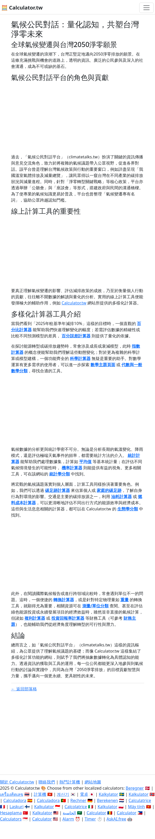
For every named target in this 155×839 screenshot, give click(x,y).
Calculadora (14, 800)
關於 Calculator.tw (17, 782)
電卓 (84, 794)
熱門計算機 (69, 782)
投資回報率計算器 (67, 618)
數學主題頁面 (103, 364)
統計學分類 (59, 474)
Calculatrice (139, 800)
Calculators (11, 819)
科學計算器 (80, 358)
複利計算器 (35, 618)
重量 (124, 599)
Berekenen (107, 800)
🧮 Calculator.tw (22, 7)
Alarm (68, 819)
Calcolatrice (75, 806)
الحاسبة (69, 813)
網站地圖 (93, 782)
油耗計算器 (121, 496)
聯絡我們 (46, 782)
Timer (90, 819)
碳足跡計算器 (57, 490)
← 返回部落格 (24, 689)
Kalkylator (108, 794)
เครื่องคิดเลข (11, 794)
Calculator (96, 813)
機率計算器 (72, 468)
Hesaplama (11, 813)
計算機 (40, 794)
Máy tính (136, 806)
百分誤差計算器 (76, 336)
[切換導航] (146, 8)
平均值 (85, 461)
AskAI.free (116, 819)
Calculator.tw (74, 303)
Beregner (135, 788)
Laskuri (16, 806)
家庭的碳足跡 (109, 490)
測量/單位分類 (95, 606)
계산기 (63, 794)
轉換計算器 (63, 599)
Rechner (78, 800)
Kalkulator (139, 794)
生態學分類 (127, 509)
